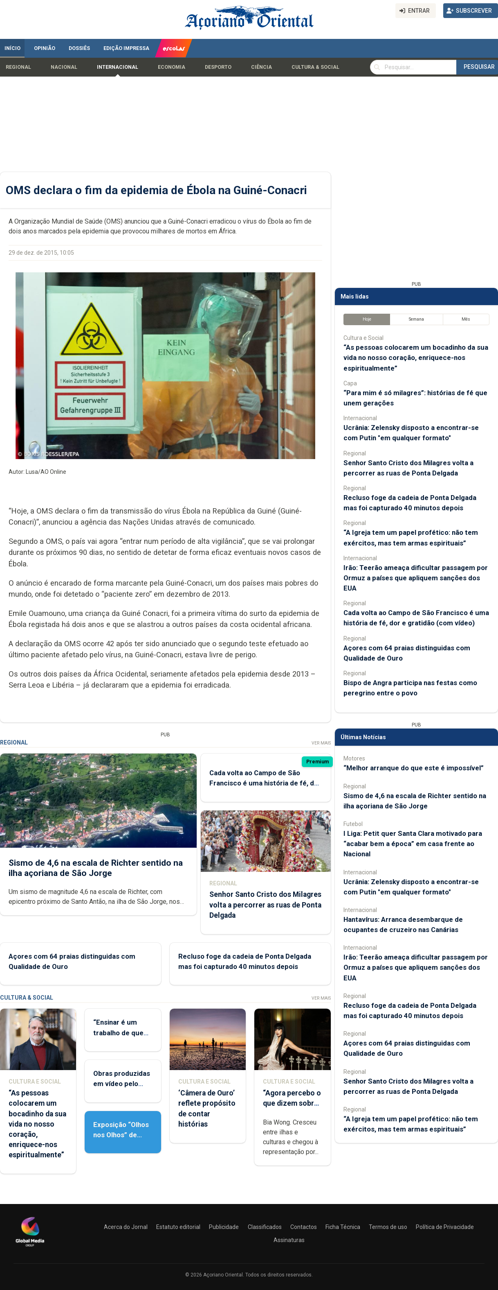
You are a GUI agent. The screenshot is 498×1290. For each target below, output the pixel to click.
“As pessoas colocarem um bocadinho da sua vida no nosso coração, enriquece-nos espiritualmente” (37, 1124)
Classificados (265, 1227)
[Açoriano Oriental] (29, 1247)
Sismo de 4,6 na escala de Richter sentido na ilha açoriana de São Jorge (96, 868)
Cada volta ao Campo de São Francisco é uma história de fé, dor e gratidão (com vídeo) (265, 783)
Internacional (117, 67)
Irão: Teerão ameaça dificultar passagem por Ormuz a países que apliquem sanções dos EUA (415, 578)
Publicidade (224, 1227)
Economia (171, 67)
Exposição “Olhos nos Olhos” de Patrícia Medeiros (121, 1134)
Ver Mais (321, 743)
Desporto (218, 67)
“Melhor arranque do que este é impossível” (413, 768)
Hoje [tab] (367, 319)
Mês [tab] (466, 319)
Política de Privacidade (445, 1227)
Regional (18, 67)
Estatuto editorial (178, 1227)
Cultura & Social (315, 67)
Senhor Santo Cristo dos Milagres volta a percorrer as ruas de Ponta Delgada (265, 905)
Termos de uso (388, 1227)
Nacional (64, 67)
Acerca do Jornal (126, 1227)
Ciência (261, 67)
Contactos (303, 1227)
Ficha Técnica (342, 1227)
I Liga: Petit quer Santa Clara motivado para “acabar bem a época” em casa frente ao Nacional (412, 843)
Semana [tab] (416, 319)
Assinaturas (289, 1240)
